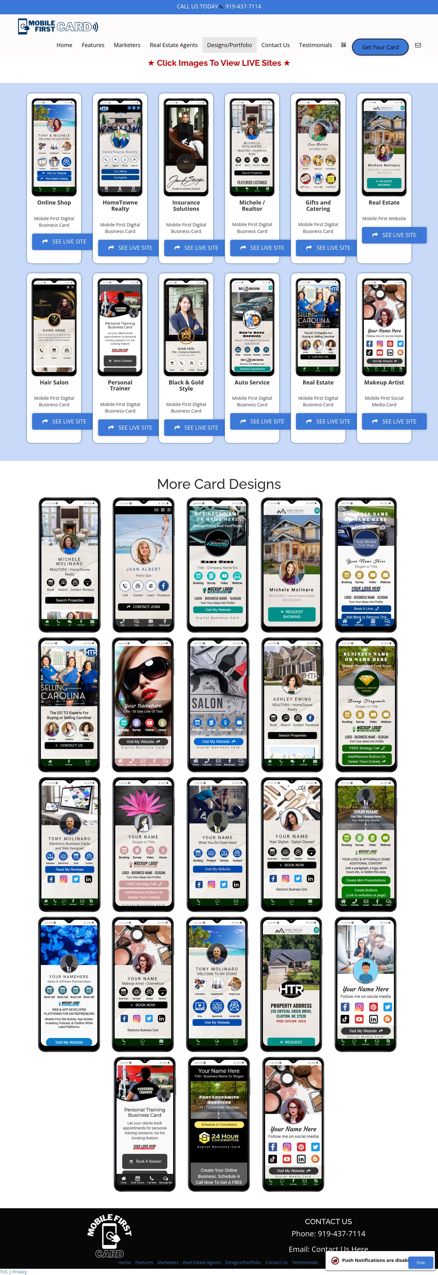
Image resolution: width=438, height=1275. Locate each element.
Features (93, 45)
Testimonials (315, 45)
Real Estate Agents (174, 45)
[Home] (58, 26)
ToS (3, 1271)
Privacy (19, 1271)
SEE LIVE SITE (66, 241)
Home (64, 45)
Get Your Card (380, 47)
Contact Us (275, 45)
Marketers (127, 45)
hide (420, 1262)
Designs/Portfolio (229, 45)
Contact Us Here (340, 1249)
